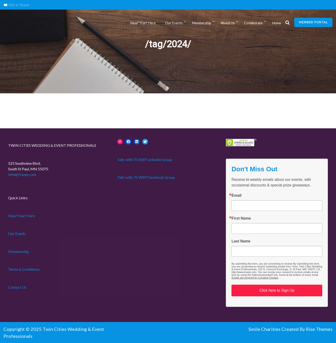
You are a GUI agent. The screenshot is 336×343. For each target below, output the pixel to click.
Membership (201, 23)
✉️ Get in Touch (16, 5)
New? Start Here (143, 23)
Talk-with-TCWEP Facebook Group (146, 177)
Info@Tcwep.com (22, 174)
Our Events (174, 23)
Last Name (240, 241)
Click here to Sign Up (276, 290)
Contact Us (17, 287)
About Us (227, 23)
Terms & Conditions (24, 269)
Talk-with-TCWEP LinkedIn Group (144, 159)
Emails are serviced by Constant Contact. (255, 277)
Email (236, 195)
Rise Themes (319, 329)
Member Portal (313, 22)
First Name (241, 218)
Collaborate (253, 23)
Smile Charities (264, 329)
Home (276, 23)
